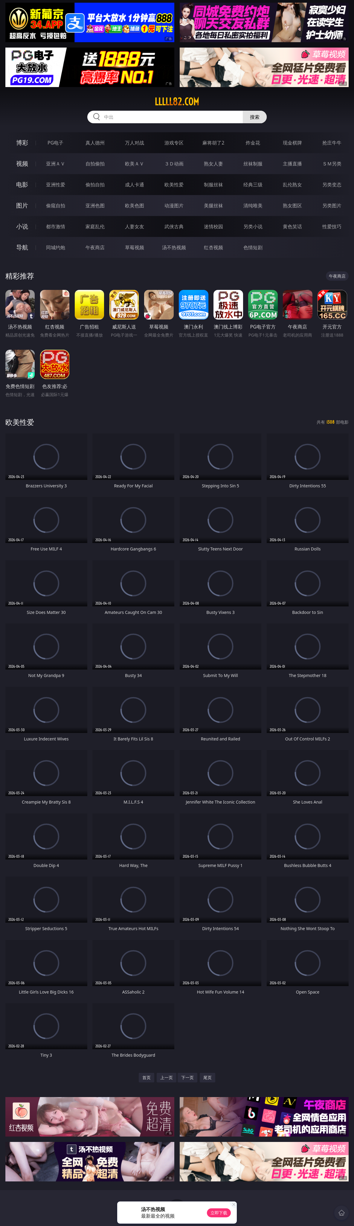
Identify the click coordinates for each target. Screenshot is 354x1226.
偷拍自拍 (95, 184)
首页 (146, 1077)
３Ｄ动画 (174, 163)
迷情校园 (213, 226)
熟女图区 (292, 205)
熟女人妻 (213, 163)
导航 (22, 247)
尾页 (207, 1077)
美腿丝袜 (213, 205)
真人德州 (95, 142)
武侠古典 (174, 226)
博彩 (22, 143)
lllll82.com (177, 102)
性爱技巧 (331, 226)
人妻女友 (134, 226)
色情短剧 (253, 247)
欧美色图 (134, 205)
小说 (22, 226)
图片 (22, 205)
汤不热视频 (174, 247)
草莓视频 (134, 247)
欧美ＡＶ (134, 163)
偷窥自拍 (55, 205)
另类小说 (253, 226)
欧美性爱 (174, 184)
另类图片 (331, 205)
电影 (22, 184)
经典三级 (253, 184)
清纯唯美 (253, 205)
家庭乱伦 (95, 226)
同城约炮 (55, 247)
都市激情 (55, 226)
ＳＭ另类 (331, 163)
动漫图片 (174, 205)
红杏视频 (213, 247)
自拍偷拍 (95, 163)
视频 (22, 163)
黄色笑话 (292, 226)
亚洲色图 (95, 205)
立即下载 (218, 1213)
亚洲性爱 (55, 184)
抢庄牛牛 (331, 142)
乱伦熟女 (292, 184)
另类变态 (331, 184)
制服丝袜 (213, 184)
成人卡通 (134, 184)
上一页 (166, 1077)
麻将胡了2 (213, 142)
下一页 (187, 1077)
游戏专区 (174, 142)
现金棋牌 (292, 142)
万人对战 (134, 142)
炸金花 (253, 142)
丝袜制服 (253, 163)
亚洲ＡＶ (55, 163)
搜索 (255, 117)
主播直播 (292, 163)
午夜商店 (95, 247)
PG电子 (55, 142)
